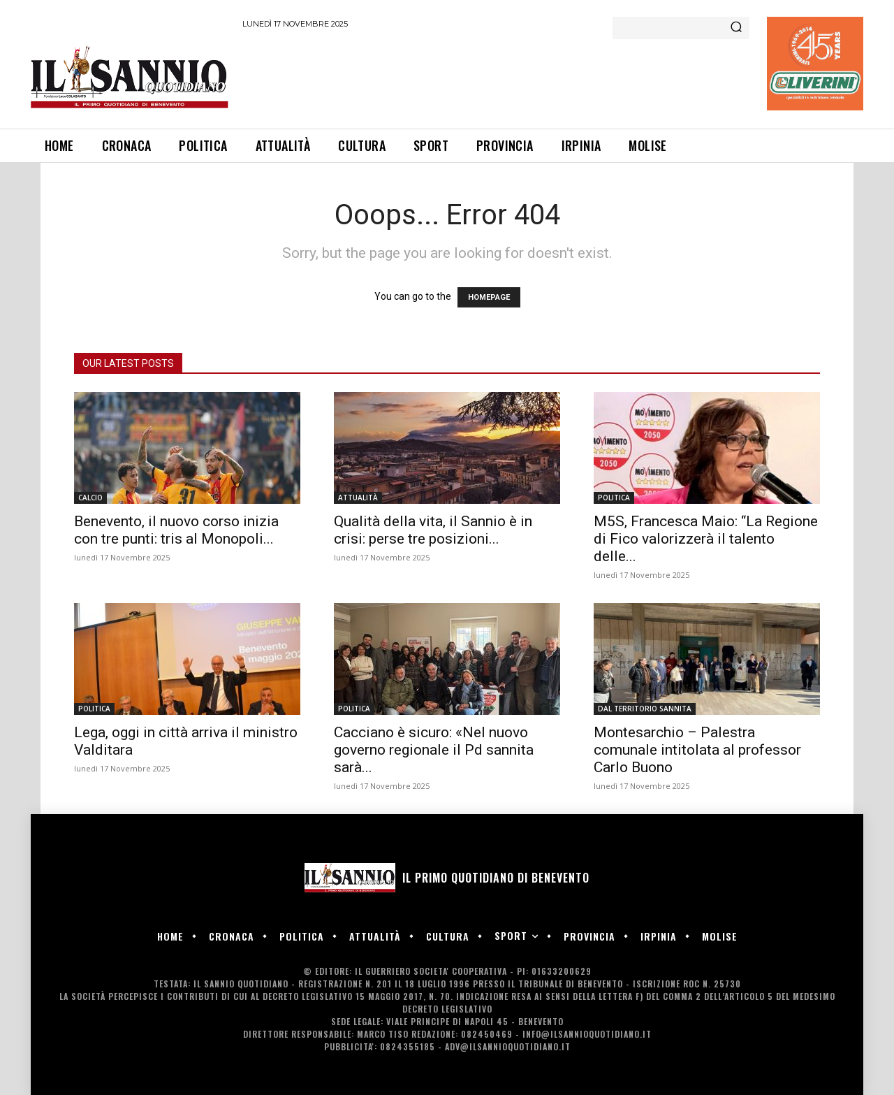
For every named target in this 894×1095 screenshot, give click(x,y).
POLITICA (614, 497)
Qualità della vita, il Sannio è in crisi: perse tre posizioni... (433, 530)
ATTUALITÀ (358, 497)
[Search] (736, 28)
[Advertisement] (496, 76)
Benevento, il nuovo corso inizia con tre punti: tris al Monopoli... (176, 530)
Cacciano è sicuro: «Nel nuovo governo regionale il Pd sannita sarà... (434, 750)
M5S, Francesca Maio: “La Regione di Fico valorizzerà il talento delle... (706, 539)
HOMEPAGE (489, 297)
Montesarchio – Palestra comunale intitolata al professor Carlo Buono (697, 750)
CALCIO (90, 497)
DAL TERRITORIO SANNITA (644, 708)
